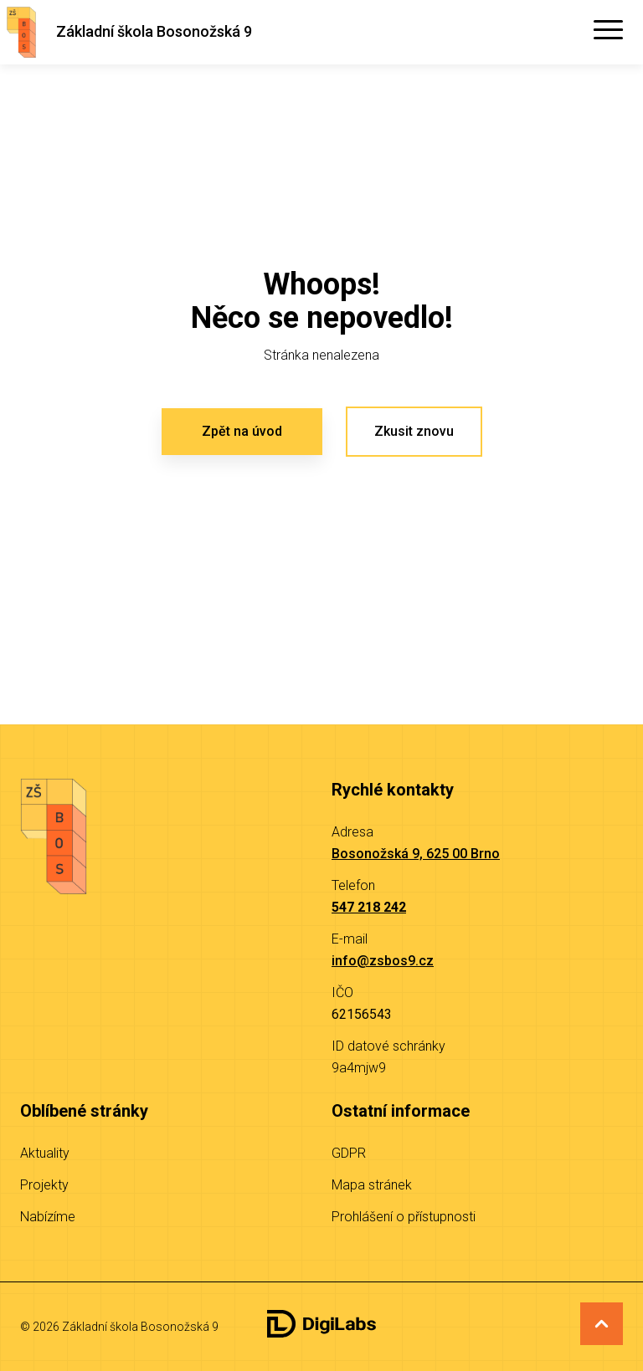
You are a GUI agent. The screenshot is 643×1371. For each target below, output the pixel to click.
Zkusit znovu (414, 431)
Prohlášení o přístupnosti (404, 1217)
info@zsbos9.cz (383, 961)
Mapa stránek (372, 1185)
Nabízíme (47, 1217)
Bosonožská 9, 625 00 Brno (416, 854)
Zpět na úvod (242, 431)
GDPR (349, 1153)
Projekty (44, 1185)
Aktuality (44, 1153)
